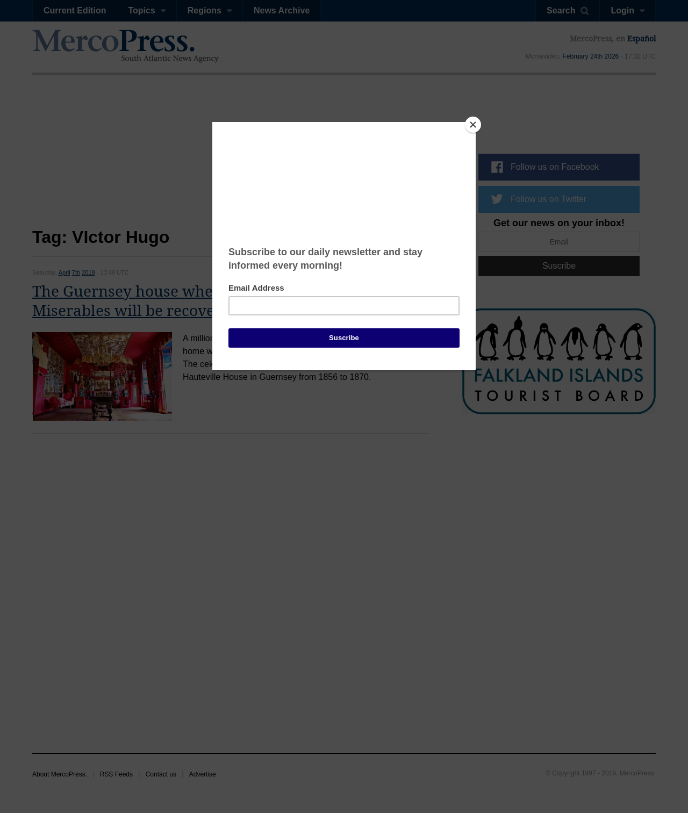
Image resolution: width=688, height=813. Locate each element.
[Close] (473, 125)
